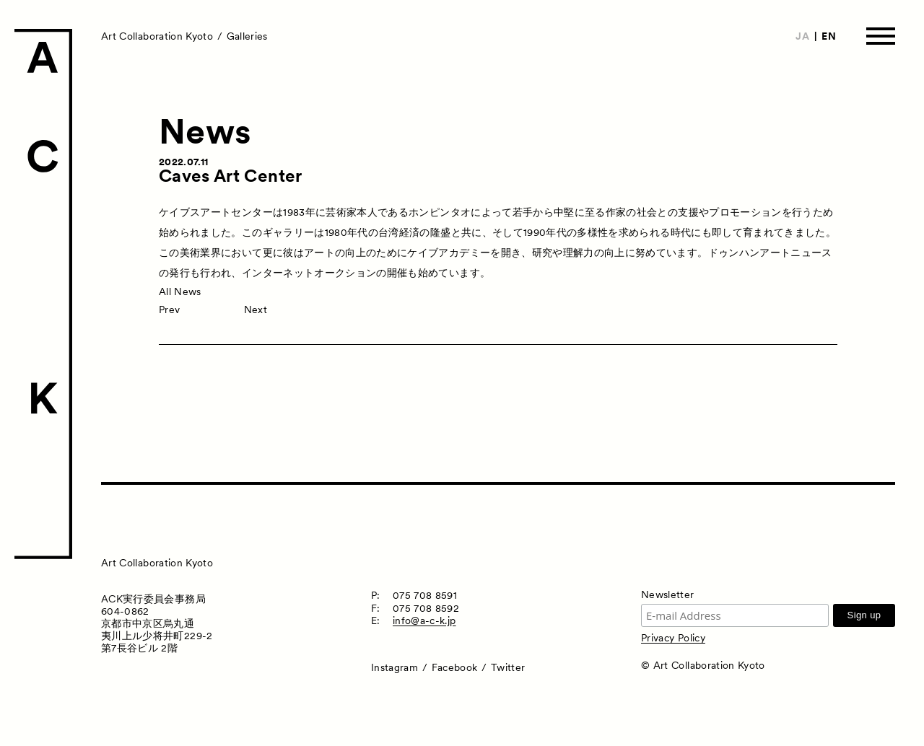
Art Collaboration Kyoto (157, 36)
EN (828, 36)
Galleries (247, 36)
